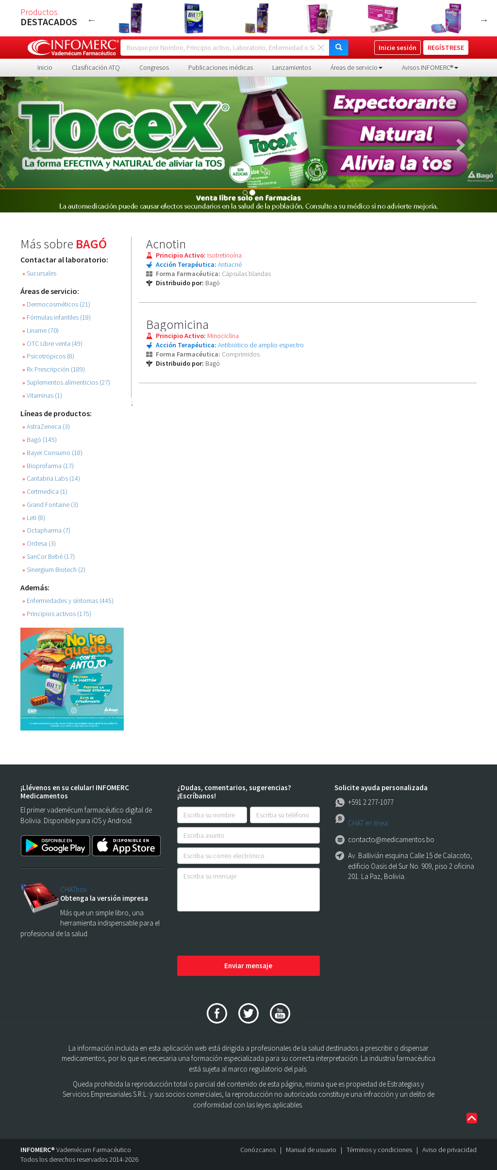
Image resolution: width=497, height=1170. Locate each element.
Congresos (154, 67)
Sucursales (39, 273)
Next (484, 20)
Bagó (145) (39, 440)
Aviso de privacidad (449, 1149)
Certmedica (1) (44, 492)
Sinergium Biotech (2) (53, 570)
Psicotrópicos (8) (48, 356)
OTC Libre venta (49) (52, 344)
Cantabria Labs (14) (51, 478)
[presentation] (251, 934)
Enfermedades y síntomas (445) (68, 601)
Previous (92, 20)
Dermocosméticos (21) (56, 304)
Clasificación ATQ (96, 67)
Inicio (44, 67)
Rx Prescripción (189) (53, 369)
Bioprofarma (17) (48, 466)
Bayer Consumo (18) (52, 453)
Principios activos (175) (56, 614)
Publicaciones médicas (220, 67)
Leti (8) (33, 518)
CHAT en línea (368, 823)
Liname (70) (40, 330)
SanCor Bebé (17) (48, 556)
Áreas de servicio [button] (356, 67)
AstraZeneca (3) (46, 426)
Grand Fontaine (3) (50, 505)
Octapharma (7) (46, 530)
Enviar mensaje (248, 965)
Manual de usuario (311, 1149)
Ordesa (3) (39, 543)
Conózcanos (258, 1149)
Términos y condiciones (379, 1149)
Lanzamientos (291, 67)
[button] (37, 144)
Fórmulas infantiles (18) (56, 317)
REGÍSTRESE (446, 47)
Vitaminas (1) (42, 395)
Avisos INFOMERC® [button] (430, 67)
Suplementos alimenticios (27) (66, 382)
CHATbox (73, 889)
